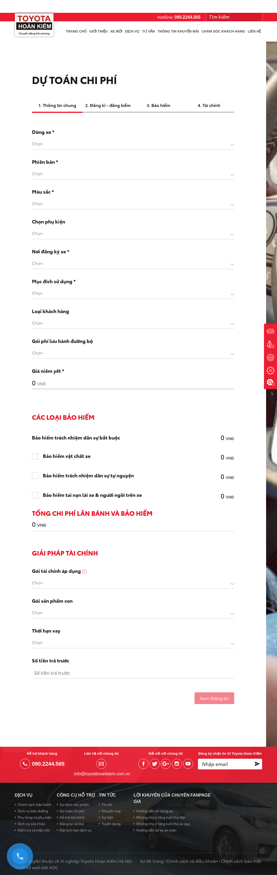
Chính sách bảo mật (241, 860)
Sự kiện (107, 817)
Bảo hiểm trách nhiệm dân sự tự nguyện (88, 475)
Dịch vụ (132, 31)
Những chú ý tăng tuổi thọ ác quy (163, 823)
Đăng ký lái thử (72, 823)
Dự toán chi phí (72, 810)
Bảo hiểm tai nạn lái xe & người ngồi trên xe (92, 495)
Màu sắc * (43, 191)
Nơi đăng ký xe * (50, 251)
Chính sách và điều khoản (192, 860)
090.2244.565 (188, 17)
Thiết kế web (27, 867)
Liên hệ (254, 31)
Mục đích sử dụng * (54, 281)
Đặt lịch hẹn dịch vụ (76, 830)
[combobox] (133, 145)
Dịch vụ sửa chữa (31, 823)
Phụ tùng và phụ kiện (35, 817)
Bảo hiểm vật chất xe (66, 456)
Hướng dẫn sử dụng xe (154, 810)
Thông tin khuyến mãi (178, 31)
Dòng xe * (43, 131)
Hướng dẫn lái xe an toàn (156, 830)
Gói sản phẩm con (52, 600)
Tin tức (107, 804)
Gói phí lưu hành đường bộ (62, 340)
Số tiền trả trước (50, 660)
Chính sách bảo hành (34, 804)
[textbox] (133, 143)
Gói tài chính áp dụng (59, 570)
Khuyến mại (111, 810)
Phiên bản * (45, 161)
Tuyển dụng (111, 823)
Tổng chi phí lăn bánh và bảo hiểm (92, 513)
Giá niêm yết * (48, 370)
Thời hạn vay (46, 630)
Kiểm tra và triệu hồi (33, 830)
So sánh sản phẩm (74, 804)
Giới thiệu (98, 31)
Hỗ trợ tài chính (72, 817)
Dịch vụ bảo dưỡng (33, 810)
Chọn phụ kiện (48, 221)
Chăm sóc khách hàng (223, 31)
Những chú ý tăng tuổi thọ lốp (160, 817)
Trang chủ (76, 31)
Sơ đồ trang (151, 860)
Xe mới (116, 31)
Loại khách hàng (50, 310)
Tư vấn (148, 31)
